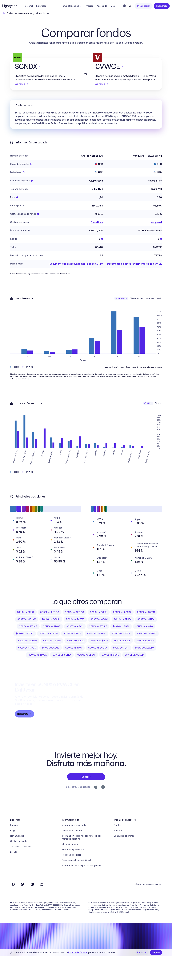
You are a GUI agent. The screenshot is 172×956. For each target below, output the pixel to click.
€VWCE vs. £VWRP (27, 640)
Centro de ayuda (18, 841)
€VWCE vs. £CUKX (97, 647)
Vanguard (156, 222)
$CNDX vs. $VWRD (75, 619)
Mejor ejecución (70, 844)
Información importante (74, 825)
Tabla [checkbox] (158, 403)
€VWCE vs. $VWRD (146, 633)
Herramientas (17, 836)
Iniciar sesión (143, 6)
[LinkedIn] (32, 884)
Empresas (41, 6)
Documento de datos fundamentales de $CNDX (76, 263)
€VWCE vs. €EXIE (110, 655)
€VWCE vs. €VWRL (121, 633)
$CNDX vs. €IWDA (144, 626)
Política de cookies (71, 855)
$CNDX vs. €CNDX (122, 612)
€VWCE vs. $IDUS (27, 647)
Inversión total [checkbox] (153, 298)
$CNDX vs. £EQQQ (49, 612)
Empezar (86, 776)
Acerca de (102, 6)
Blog (12, 830)
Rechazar (142, 952)
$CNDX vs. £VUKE (98, 626)
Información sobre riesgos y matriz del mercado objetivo (81, 837)
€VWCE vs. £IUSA (145, 640)
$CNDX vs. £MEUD (48, 633)
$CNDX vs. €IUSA (146, 619)
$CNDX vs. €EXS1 (74, 626)
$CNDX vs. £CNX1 (98, 612)
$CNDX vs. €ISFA (121, 626)
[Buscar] (130, 6)
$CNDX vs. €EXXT (25, 612)
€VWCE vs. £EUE (122, 640)
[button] (46, 66)
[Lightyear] (9, 6)
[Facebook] (13, 884)
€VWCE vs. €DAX (73, 647)
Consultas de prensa (124, 836)
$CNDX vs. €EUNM (26, 619)
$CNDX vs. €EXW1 (99, 619)
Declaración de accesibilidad (76, 860)
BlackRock (97, 222)
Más (114, 5)
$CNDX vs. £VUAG (28, 626)
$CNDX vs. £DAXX (51, 626)
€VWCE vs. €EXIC (50, 647)
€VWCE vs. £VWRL (96, 633)
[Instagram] (42, 884)
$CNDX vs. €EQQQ (74, 612)
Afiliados (118, 830)
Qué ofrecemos (72, 5)
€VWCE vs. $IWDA (37, 655)
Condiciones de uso (72, 830)
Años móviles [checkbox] (136, 298)
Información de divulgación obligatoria (81, 865)
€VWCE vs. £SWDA (144, 647)
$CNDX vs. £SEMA (146, 612)
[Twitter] (23, 884)
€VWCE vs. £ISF (121, 647)
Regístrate (161, 6)
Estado (14, 852)
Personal (28, 6)
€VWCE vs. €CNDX (61, 655)
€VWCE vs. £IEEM (75, 640)
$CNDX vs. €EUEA (123, 619)
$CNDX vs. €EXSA (72, 633)
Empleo (117, 825)
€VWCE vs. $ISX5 (99, 640)
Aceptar (156, 952)
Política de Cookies (78, 952)
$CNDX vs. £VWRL (51, 619)
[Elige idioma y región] (124, 6)
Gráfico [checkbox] (148, 403)
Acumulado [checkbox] (121, 298)
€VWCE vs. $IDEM (52, 640)
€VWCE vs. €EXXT (86, 655)
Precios (89, 6)
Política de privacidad (73, 849)
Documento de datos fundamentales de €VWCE (134, 263)
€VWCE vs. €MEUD (134, 655)
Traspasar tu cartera (20, 846)
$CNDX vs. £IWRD (24, 633)
